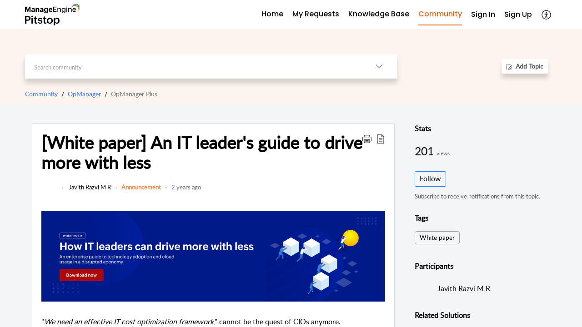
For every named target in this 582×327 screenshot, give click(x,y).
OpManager (84, 93)
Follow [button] (430, 178)
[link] (49, 192)
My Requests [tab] (315, 14)
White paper (437, 237)
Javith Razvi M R (89, 187)
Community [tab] (440, 14)
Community (41, 93)
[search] (193, 66)
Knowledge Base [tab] (378, 14)
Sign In (483, 14)
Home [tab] (272, 14)
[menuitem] (483, 14)
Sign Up (518, 14)
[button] (547, 14)
